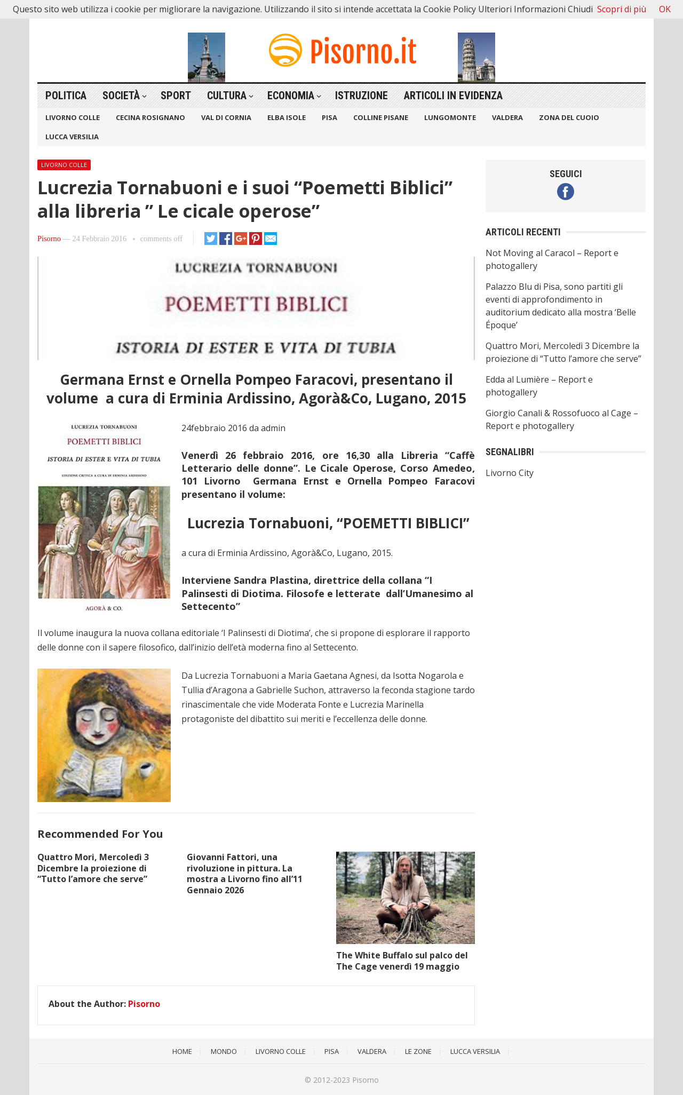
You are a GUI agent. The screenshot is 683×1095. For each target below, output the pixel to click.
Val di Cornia (226, 117)
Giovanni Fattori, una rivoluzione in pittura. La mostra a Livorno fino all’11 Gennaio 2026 (245, 873)
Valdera (507, 117)
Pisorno (49, 238)
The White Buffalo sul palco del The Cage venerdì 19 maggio (402, 960)
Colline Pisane (380, 117)
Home (182, 1051)
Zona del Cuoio (569, 117)
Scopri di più (621, 9)
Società (121, 95)
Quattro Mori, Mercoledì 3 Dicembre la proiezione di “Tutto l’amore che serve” (93, 868)
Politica (65, 95)
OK (665, 9)
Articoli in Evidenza (453, 95)
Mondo (224, 1051)
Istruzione (361, 95)
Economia (290, 95)
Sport (176, 95)
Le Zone (418, 1051)
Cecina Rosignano (150, 117)
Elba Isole (286, 117)
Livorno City (510, 473)
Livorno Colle (72, 117)
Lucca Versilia (72, 136)
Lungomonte (450, 117)
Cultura (227, 95)
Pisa (329, 117)
